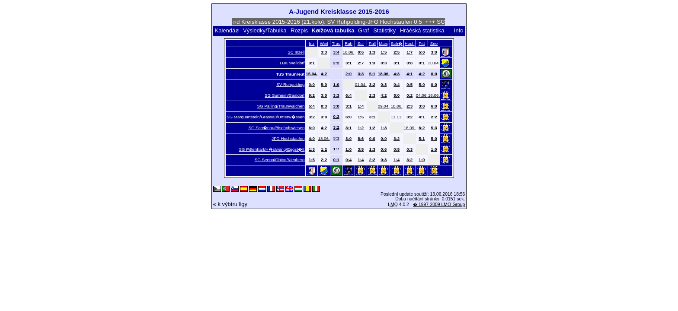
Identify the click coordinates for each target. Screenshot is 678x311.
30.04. (434, 62)
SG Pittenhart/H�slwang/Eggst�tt (271, 149)
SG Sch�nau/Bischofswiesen (276, 127)
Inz (311, 43)
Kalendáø (226, 30)
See (434, 43)
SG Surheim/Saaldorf (284, 95)
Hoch (410, 43)
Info (459, 30)
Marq (383, 43)
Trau (336, 43)
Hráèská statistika (422, 30)
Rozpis (299, 30)
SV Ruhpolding (290, 84)
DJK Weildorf (292, 62)
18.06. (349, 52)
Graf (363, 30)
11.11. (397, 116)
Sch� (397, 43)
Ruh (348, 43)
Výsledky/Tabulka (264, 30)
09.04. (384, 106)
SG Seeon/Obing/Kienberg (280, 159)
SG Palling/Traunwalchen (281, 106)
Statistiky (384, 30)
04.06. (422, 95)
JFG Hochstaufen (288, 138)
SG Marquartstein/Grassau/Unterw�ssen (265, 116)
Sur (361, 43)
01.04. (361, 84)
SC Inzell (296, 52)
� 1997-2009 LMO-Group (439, 204)
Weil (324, 43)
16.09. (410, 127)
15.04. (311, 73)
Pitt (422, 43)
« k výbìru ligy (230, 204)
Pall (372, 43)
